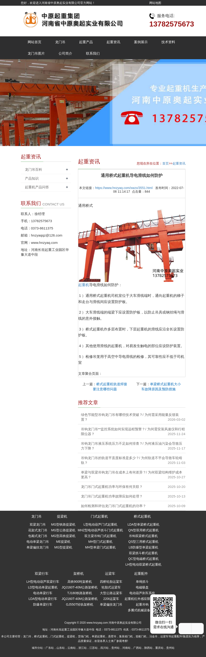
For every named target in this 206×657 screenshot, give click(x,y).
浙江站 (82, 647)
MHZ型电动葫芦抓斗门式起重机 (100, 530)
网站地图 (155, 3)
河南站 (126, 647)
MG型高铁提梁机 (63, 536)
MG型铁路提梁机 (63, 524)
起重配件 (141, 573)
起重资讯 (113, 42)
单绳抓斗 (142, 581)
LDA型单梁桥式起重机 (143, 524)
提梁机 (62, 516)
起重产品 (86, 42)
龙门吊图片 (36, 53)
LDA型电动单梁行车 (43, 599)
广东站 (49, 647)
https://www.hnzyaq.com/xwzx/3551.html (123, 188)
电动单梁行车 (42, 593)
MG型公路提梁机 (63, 530)
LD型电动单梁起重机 (43, 587)
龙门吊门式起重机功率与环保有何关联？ (112, 487)
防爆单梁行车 (42, 604)
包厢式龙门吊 (37, 536)
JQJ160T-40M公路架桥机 (80, 587)
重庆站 (159, 647)
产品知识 (32, 178)
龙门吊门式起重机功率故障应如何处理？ (112, 496)
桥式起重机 (142, 516)
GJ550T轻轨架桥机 (79, 604)
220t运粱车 (111, 599)
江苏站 (93, 647)
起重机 (83, 285)
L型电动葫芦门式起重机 (100, 524)
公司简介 (65, 53)
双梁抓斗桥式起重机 (143, 553)
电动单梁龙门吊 (38, 541)
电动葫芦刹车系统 (142, 593)
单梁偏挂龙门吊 (38, 547)
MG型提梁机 (63, 547)
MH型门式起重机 (100, 541)
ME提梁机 (63, 541)
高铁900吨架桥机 (79, 581)
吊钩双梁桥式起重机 (143, 536)
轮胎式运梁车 (111, 587)
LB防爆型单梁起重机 (143, 547)
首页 (165, 163)
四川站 (104, 647)
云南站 (71, 647)
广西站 (137, 647)
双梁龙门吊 (38, 524)
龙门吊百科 (33, 169)
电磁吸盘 (142, 587)
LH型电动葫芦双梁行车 (43, 581)
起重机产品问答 (37, 187)
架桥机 (78, 573)
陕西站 (148, 647)
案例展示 (141, 42)
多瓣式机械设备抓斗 (142, 610)
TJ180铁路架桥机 (79, 593)
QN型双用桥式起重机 (143, 530)
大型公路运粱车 (111, 593)
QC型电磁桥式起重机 (143, 559)
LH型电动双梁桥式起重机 (143, 564)
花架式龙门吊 (37, 530)
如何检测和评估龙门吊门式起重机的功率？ (113, 506)
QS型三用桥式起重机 (143, 541)
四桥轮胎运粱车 (111, 581)
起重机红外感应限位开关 (142, 599)
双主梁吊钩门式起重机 (100, 536)
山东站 (60, 647)
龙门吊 (60, 42)
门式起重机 (99, 516)
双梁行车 (41, 573)
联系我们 (93, 53)
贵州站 (115, 647)
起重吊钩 (142, 604)
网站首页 (34, 42)
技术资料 (168, 42)
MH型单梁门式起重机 (100, 547)
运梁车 (110, 573)
